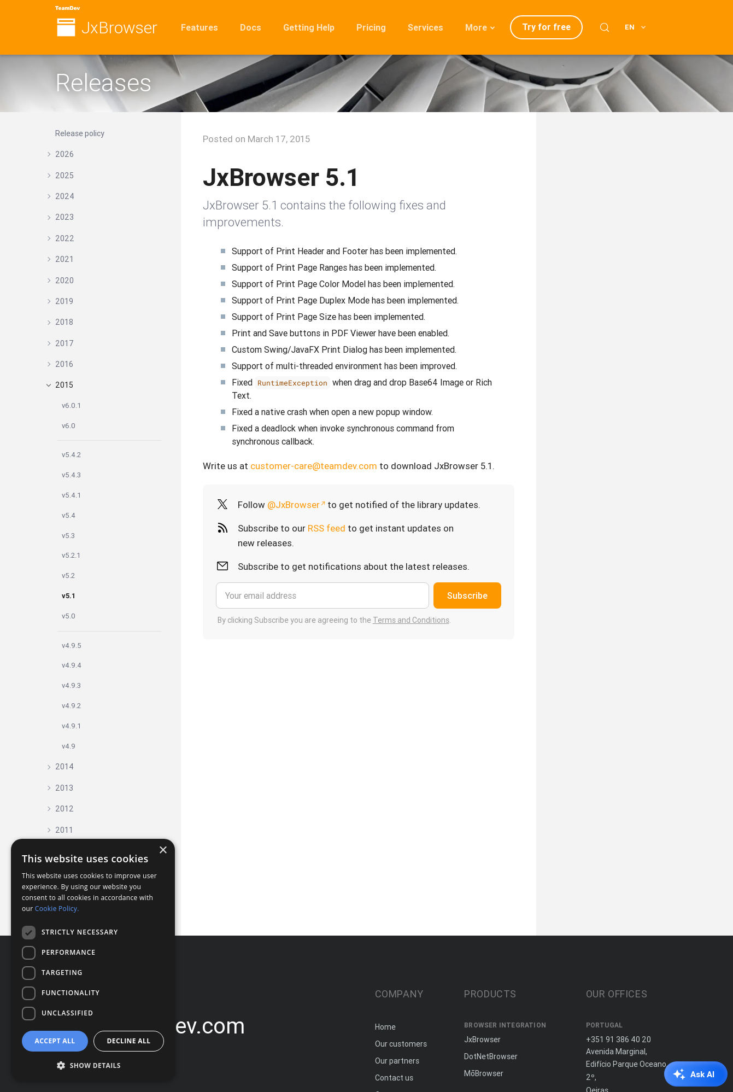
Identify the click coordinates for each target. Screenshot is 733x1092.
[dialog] (93, 960)
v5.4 (68, 515)
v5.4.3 (71, 475)
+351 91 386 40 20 (618, 1039)
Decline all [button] (129, 1041)
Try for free (546, 26)
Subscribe (467, 595)
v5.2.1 (71, 555)
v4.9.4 (71, 665)
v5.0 (68, 616)
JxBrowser (119, 28)
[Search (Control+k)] (604, 27)
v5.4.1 (71, 495)
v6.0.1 (71, 405)
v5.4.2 (71, 454)
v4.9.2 (71, 705)
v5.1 (68, 595)
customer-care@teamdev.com (313, 466)
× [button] (163, 850)
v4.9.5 (71, 645)
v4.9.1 (71, 726)
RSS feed (326, 528)
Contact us (394, 1078)
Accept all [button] (55, 1041)
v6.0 (68, 425)
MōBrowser (483, 1073)
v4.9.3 (71, 685)
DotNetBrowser (491, 1056)
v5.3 (68, 535)
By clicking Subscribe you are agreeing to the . (334, 620)
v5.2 (68, 575)
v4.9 (68, 746)
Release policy (79, 133)
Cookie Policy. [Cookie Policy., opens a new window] (57, 908)
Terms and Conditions (411, 620)
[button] (93, 1064)
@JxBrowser (293, 505)
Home (385, 1027)
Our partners (397, 1061)
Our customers (401, 1044)
